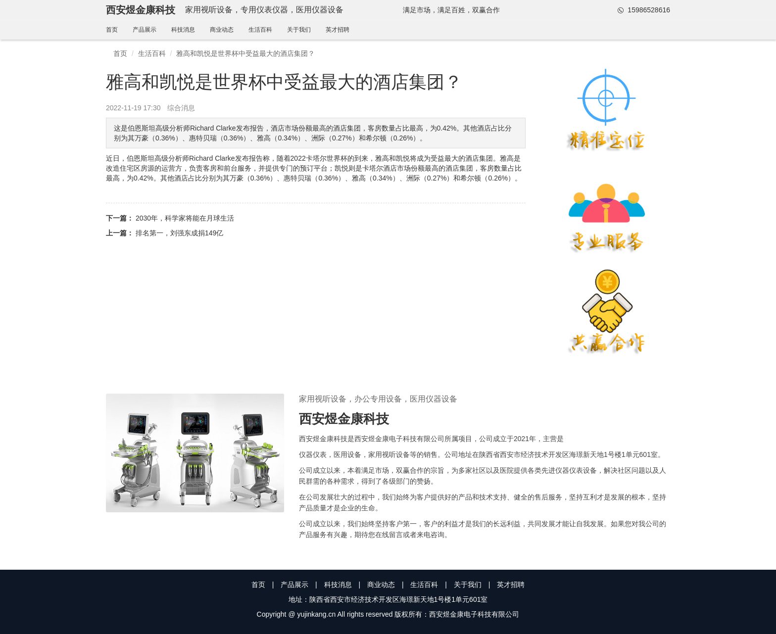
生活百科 (260, 29)
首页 (112, 29)
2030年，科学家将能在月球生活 (185, 218)
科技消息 (183, 29)
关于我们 (299, 29)
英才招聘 (337, 29)
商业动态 (222, 29)
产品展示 (144, 29)
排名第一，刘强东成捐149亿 (179, 233)
